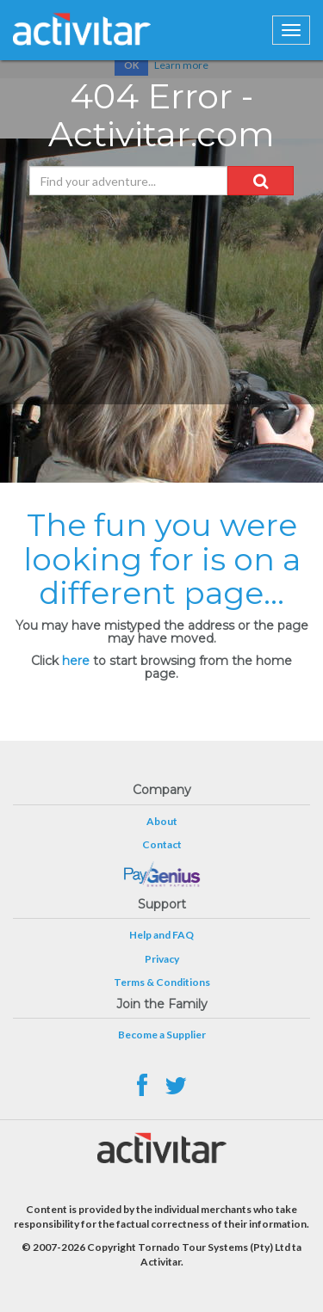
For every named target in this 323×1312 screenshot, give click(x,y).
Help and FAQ (161, 934)
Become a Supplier (162, 1034)
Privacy (162, 958)
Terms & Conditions (162, 982)
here (76, 660)
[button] (260, 180)
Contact (162, 844)
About (161, 821)
